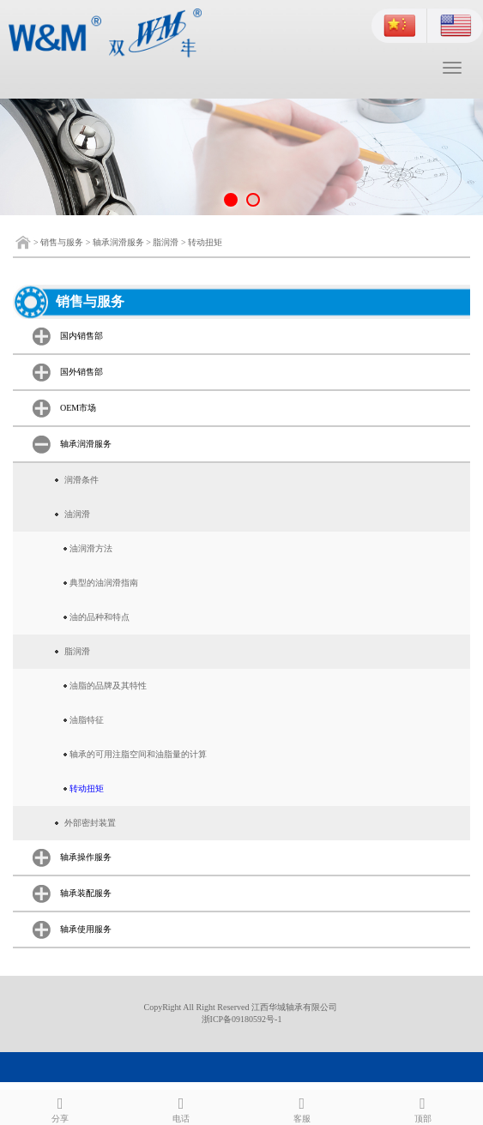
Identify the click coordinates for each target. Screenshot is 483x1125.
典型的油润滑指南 (103, 582)
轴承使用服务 (86, 929)
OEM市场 (78, 407)
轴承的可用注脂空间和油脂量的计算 (138, 754)
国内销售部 (81, 335)
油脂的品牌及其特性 (108, 685)
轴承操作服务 (86, 857)
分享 (60, 1107)
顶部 (422, 1107)
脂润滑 (165, 242)
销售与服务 (61, 242)
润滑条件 (81, 479)
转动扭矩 (205, 242)
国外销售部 (81, 371)
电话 (181, 1107)
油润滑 (77, 514)
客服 (302, 1107)
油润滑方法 (90, 548)
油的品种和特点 (99, 617)
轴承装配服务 (86, 893)
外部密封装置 (90, 822)
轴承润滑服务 (118, 242)
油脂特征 (86, 720)
